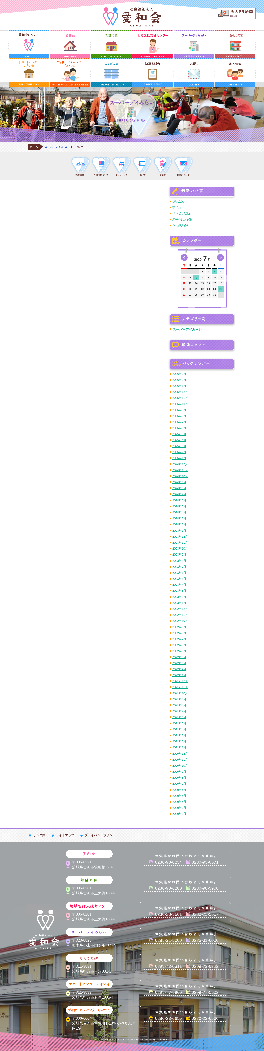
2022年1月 (179, 675)
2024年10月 (180, 476)
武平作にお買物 (182, 219)
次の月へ (220, 257)
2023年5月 (179, 578)
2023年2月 (179, 597)
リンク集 (39, 835)
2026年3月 (179, 373)
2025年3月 (179, 446)
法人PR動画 (236, 13)
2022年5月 (179, 651)
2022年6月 (179, 645)
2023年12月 (180, 536)
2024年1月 (179, 530)
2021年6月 (179, 717)
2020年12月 (180, 753)
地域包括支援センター (152, 44)
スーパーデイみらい (193, 44)
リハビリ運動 (181, 213)
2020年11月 (180, 759)
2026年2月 (179, 379)
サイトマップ (65, 835)
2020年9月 (179, 771)
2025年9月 (179, 410)
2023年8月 (179, 560)
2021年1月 (179, 747)
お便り (193, 72)
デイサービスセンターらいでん (70, 72)
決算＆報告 (152, 72)
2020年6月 (179, 789)
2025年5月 (179, 434)
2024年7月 (179, 494)
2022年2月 (179, 669)
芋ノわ (176, 207)
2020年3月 (179, 807)
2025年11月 (180, 397)
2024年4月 (179, 512)
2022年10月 (180, 620)
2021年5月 (179, 723)
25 (220, 289)
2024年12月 (180, 464)
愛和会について (29, 44)
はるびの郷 (111, 72)
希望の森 (111, 44)
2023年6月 (179, 572)
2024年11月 (180, 470)
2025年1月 (179, 458)
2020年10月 (180, 765)
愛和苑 (70, 44)
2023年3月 (179, 590)
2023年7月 (179, 566)
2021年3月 (179, 735)
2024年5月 (179, 506)
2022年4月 (179, 657)
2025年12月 (180, 391)
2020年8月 (179, 777)
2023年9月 (179, 554)
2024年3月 (179, 518)
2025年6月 (179, 428)
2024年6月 (179, 500)
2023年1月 (179, 602)
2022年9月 (179, 627)
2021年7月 (179, 711)
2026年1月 (179, 385)
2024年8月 (179, 488)
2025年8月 (179, 416)
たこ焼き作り (181, 225)
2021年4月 (179, 729)
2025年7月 (179, 422)
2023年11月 (180, 542)
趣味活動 (178, 201)
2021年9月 (179, 699)
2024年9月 (179, 482)
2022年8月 (179, 633)
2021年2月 (179, 741)
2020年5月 (179, 795)
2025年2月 (179, 452)
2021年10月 (180, 693)
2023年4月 (179, 584)
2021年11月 (180, 687)
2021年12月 (180, 681)
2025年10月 (180, 404)
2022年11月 (180, 614)
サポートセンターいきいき (29, 72)
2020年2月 (179, 813)
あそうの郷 (235, 44)
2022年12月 (180, 608)
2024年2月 (179, 524)
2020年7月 (179, 783)
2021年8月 (179, 705)
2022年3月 (179, 663)
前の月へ (184, 257)
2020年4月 (179, 801)
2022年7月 (179, 639)
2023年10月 (180, 548)
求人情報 (235, 72)
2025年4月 (179, 440)
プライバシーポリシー (100, 835)
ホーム (34, 146)
